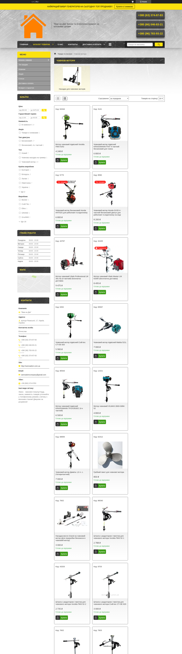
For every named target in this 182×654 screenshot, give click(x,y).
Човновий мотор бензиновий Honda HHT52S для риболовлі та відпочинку (147, 145)
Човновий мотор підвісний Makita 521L (107, 277)
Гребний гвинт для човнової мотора (146, 342)
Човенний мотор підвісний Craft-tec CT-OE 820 (70, 277)
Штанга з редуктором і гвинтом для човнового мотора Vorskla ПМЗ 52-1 (108, 407)
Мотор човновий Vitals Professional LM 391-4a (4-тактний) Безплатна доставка (108, 212)
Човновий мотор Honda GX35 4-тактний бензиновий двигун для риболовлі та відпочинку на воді (69, 212)
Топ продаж (23, 65)
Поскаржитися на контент (86, 652)
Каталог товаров (41, 44)
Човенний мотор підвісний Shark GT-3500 (108, 539)
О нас (60, 44)
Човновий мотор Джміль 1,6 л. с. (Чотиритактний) (107, 343)
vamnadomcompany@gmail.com (33, 375)
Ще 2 (23, 192)
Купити (64, 160)
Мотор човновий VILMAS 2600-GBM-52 (71, 343)
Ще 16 (23, 222)
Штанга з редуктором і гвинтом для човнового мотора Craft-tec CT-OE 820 (72, 473)
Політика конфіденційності (105, 652)
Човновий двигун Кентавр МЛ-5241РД (109, 602)
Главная (24, 44)
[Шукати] (159, 44)
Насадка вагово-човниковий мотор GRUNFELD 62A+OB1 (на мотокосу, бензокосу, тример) (146, 474)
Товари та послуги (65, 54)
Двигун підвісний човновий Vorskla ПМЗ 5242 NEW (145, 603)
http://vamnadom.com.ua (30, 366)
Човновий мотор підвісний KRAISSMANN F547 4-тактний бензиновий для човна (106, 146)
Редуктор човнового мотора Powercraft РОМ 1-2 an (67, 539)
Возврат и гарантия (26, 88)
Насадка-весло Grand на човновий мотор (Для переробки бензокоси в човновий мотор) (70, 408)
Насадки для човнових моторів (72, 89)
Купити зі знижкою (124, 7)
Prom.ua (102, 649)
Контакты (73, 44)
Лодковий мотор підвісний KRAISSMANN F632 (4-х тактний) (145, 539)
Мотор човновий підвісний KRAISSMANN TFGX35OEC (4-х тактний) (144, 278)
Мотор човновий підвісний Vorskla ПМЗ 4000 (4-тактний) (70, 603)
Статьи (21, 79)
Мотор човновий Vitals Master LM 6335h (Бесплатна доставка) (145, 211)
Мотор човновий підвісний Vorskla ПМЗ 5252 (70, 145)
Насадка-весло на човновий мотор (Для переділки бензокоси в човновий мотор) (109, 474)
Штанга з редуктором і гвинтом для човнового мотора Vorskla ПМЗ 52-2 (146, 407)
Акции (21, 74)
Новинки (22, 69)
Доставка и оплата (92, 44)
